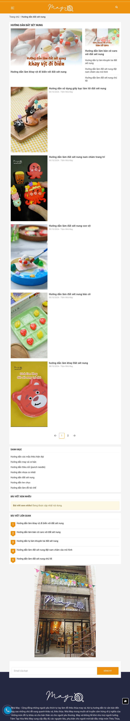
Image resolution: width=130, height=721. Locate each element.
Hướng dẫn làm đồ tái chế (23, 488)
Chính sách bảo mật (19, 690)
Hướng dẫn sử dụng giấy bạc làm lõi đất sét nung (77, 88)
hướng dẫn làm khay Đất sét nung (68, 363)
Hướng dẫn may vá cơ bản (23, 462)
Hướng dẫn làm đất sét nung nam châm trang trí (77, 157)
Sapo (101, 714)
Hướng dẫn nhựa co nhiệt (23, 472)
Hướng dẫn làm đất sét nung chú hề (34, 558)
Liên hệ (12, 674)
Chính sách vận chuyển (20, 695)
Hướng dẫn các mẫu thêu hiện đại (27, 456)
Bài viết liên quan (21, 516)
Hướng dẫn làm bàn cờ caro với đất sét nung (39, 532)
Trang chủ (14, 653)
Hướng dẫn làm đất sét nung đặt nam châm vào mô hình (44, 550)
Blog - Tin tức (15, 666)
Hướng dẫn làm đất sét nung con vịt (70, 225)
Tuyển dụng (15, 670)
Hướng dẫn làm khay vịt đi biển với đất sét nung (38, 71)
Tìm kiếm (71, 653)
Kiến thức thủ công (18, 661)
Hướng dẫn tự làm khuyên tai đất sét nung (37, 541)
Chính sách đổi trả (18, 699)
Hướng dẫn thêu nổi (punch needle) (28, 467)
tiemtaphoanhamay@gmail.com (86, 704)
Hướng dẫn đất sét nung (23, 477)
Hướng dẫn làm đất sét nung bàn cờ (70, 294)
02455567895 (77, 699)
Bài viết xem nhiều (21, 496)
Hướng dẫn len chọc (20, 482)
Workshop (14, 657)
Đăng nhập (72, 657)
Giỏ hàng (71, 666)
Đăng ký (108, 579)
